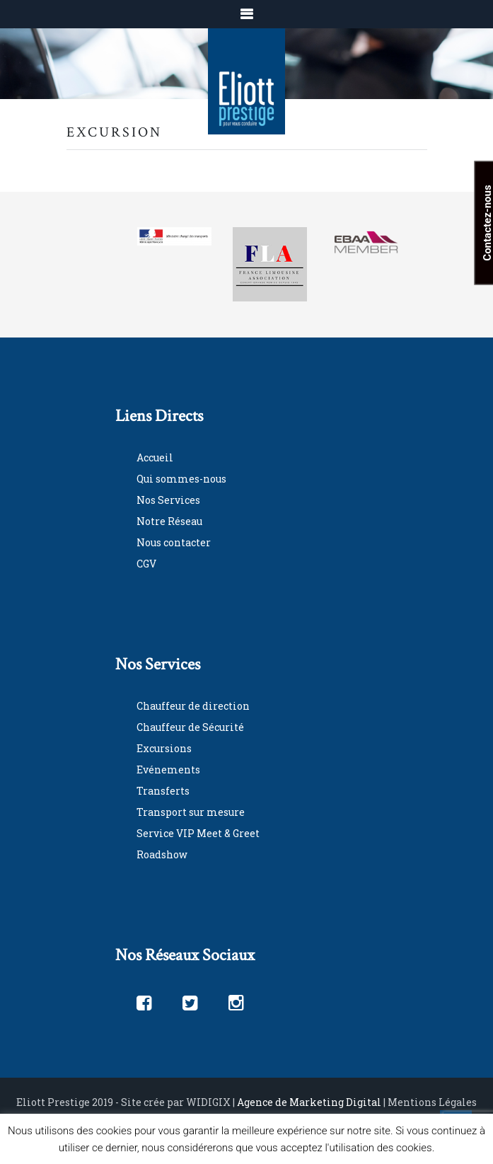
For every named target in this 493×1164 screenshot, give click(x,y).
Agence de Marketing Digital (309, 1102)
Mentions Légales (432, 1102)
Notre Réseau (169, 521)
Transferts (163, 790)
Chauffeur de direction (193, 706)
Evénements (168, 769)
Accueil (155, 457)
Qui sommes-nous (181, 478)
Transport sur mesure (191, 812)
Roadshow (162, 854)
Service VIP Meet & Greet (198, 833)
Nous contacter (174, 542)
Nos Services (168, 500)
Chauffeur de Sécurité (190, 727)
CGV (146, 563)
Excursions (164, 748)
